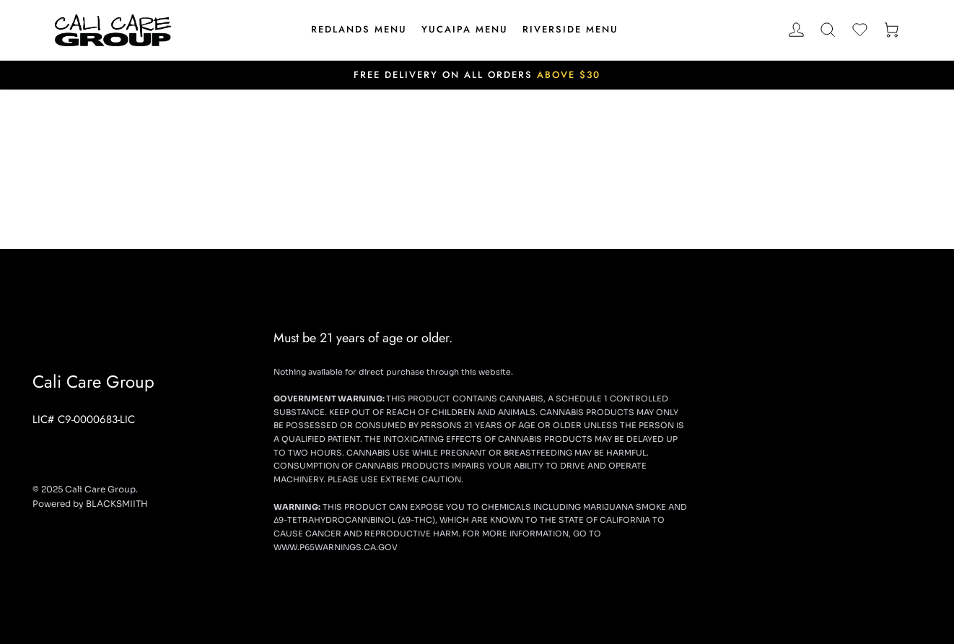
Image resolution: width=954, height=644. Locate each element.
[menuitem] (359, 30)
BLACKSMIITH (117, 503)
